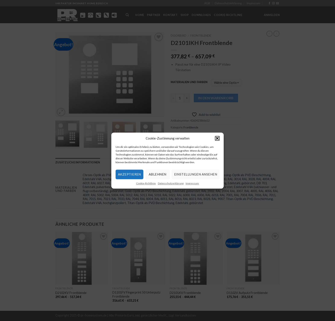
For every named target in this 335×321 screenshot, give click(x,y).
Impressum (192, 183)
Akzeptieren (129, 174)
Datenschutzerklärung (171, 183)
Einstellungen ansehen (195, 174)
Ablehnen (157, 174)
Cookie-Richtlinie (146, 183)
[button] (217, 138)
